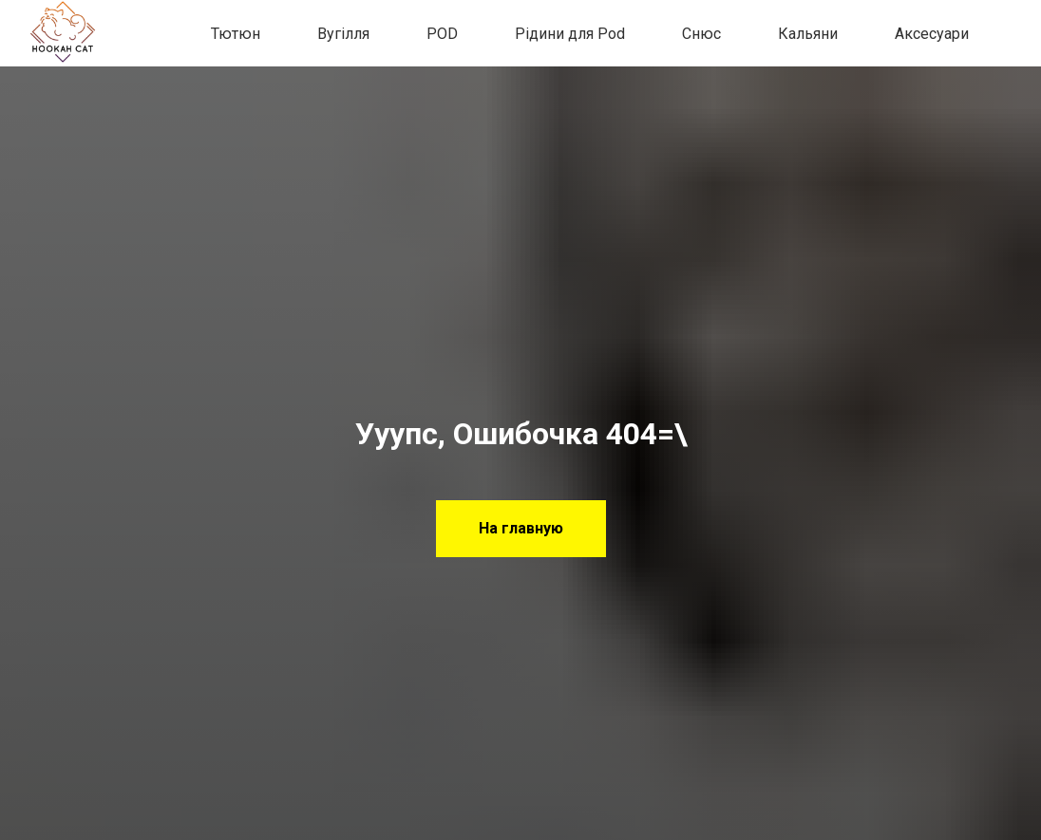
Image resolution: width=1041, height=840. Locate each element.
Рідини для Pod (570, 34)
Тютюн (235, 34)
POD (442, 34)
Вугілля (343, 34)
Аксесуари (932, 34)
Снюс (701, 34)
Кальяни (808, 34)
